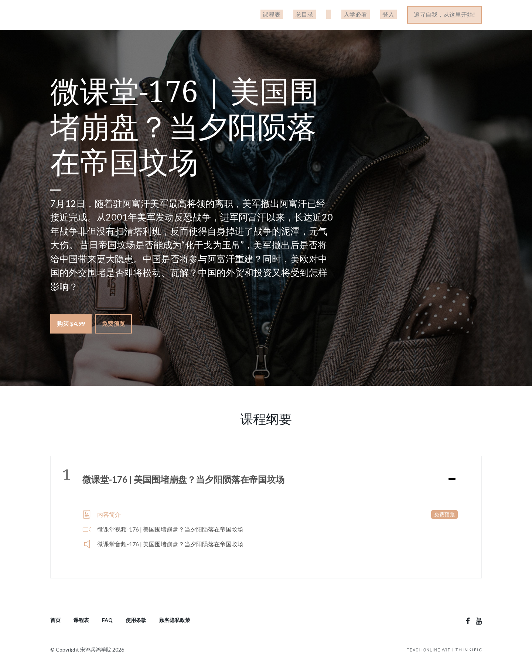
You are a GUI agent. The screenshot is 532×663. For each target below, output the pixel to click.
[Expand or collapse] (452, 478)
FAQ (107, 619)
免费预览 (116, 324)
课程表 (294, 14)
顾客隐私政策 (174, 619)
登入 (391, 14)
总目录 (322, 14)
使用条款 (136, 619)
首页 (55, 619)
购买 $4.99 (71, 324)
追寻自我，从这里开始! (444, 14)
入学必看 (363, 14)
